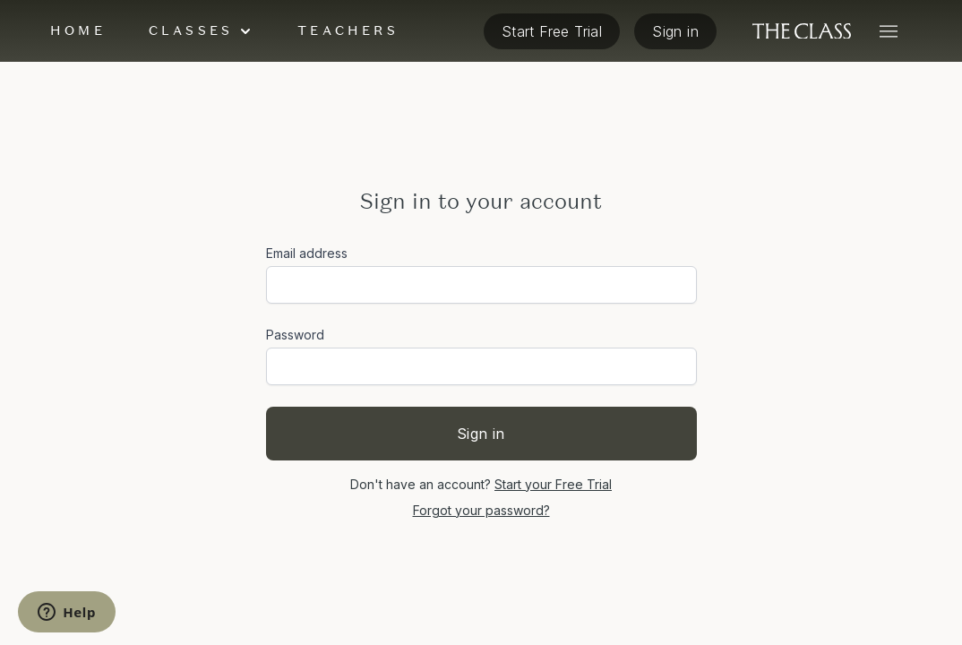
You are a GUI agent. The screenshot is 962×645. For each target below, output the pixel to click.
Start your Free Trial (553, 484)
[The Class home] (801, 31)
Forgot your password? (481, 510)
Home (78, 30)
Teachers (348, 30)
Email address (307, 253)
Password (295, 334)
